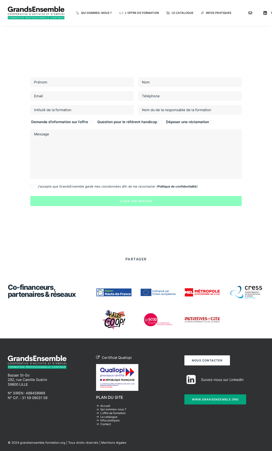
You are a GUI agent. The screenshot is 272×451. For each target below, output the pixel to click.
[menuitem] (94, 13)
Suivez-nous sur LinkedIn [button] (222, 379)
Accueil (105, 406)
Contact (105, 424)
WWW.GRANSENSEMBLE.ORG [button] (215, 399)
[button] (266, 13)
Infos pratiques (219, 13)
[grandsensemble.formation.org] (36, 12)
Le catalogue (182, 13)
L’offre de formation (142, 13)
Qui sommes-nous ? (96, 13)
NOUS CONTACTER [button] (207, 360)
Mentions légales (113, 442)
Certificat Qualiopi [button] (114, 357)
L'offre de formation (113, 413)
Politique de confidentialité (177, 186)
